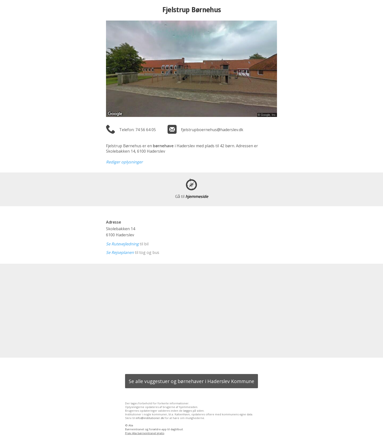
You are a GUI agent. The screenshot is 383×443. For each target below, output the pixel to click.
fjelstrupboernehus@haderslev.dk (212, 129)
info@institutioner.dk (150, 418)
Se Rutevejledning (122, 244)
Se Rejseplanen (120, 252)
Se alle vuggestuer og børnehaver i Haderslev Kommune (191, 381)
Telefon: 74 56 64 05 (137, 129)
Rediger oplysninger (124, 162)
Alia (130, 425)
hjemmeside (191, 196)
